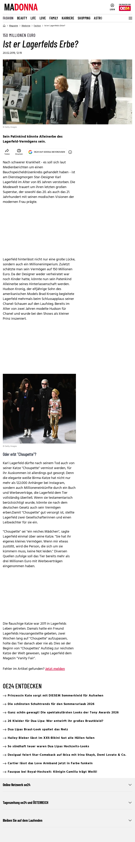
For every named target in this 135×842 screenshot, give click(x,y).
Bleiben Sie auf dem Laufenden (67, 820)
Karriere (68, 18)
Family (53, 18)
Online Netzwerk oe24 (67, 785)
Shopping (84, 18)
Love (43, 18)
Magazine (13, 25)
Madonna (26, 25)
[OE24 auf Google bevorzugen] (70, 152)
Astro (98, 18)
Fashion (8, 18)
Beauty (22, 18)
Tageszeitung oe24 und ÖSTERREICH (67, 802)
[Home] (4, 25)
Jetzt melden (55, 668)
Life (33, 18)
